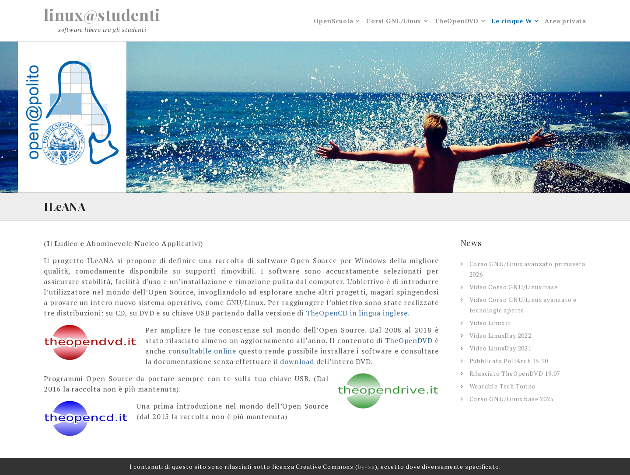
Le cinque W (512, 21)
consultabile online (202, 351)
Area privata (565, 21)
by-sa (366, 466)
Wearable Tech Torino (502, 386)
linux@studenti (102, 14)
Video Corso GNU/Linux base (513, 287)
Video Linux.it (490, 323)
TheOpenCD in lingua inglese (357, 313)
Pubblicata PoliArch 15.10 (508, 361)
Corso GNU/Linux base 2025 (511, 399)
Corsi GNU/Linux (393, 21)
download (297, 361)
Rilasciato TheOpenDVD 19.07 (514, 373)
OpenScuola (333, 21)
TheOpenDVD (456, 21)
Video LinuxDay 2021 (500, 348)
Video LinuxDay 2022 (500, 335)
